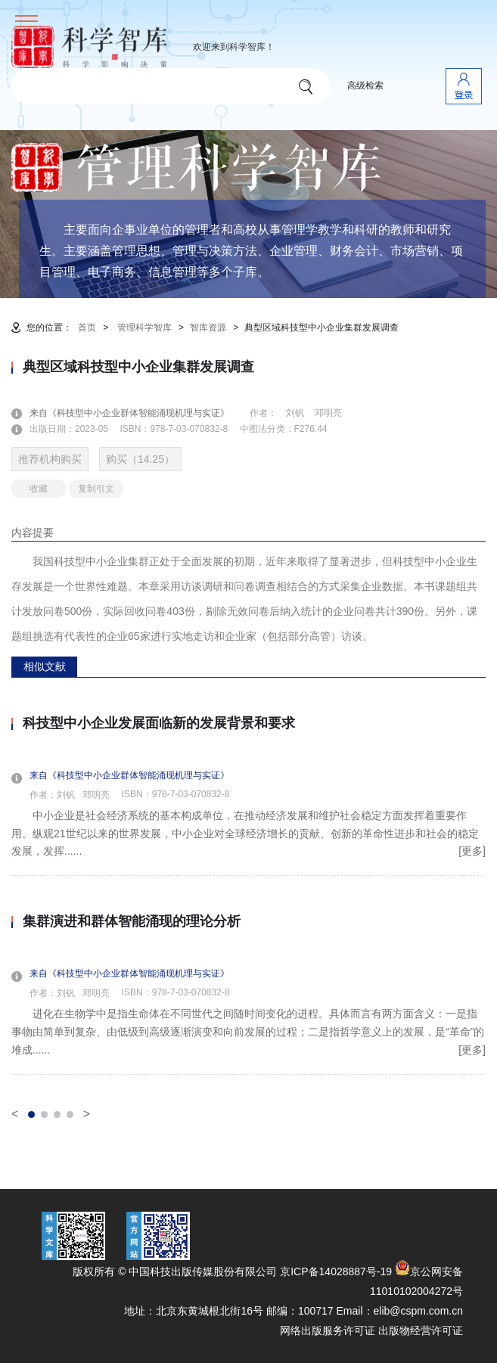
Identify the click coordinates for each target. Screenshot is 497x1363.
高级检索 (365, 85)
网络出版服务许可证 (327, 1330)
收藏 (39, 488)
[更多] (472, 851)
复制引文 (96, 488)
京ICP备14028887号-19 (336, 1271)
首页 (87, 327)
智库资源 (208, 327)
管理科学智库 (144, 327)
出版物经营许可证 (420, 1330)
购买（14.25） (140, 459)
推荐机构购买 (50, 459)
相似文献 (44, 666)
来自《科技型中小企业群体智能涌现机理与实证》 (138, 413)
